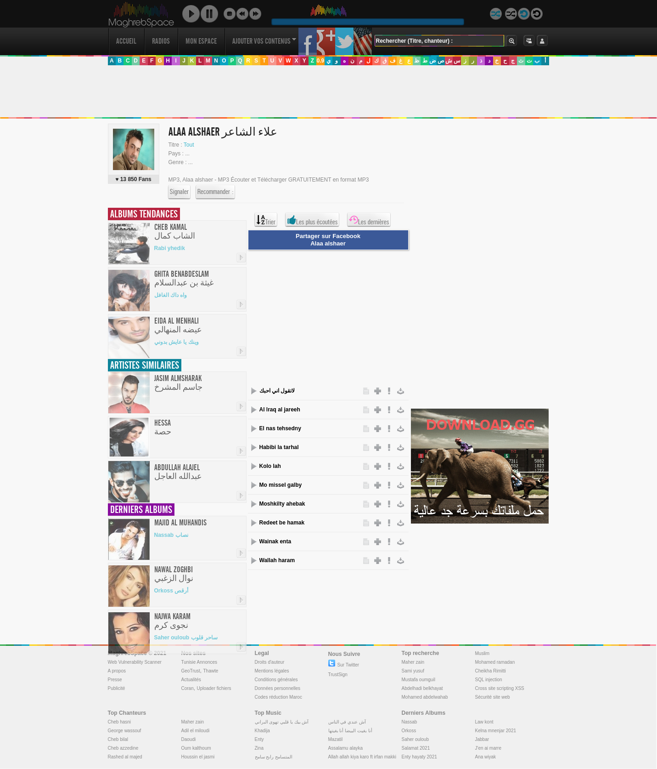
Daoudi (188, 739)
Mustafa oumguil (418, 679)
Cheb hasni (119, 721)
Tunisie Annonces (199, 662)
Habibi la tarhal (279, 447)
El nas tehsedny (280, 428)
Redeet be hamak (282, 522)
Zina (259, 748)
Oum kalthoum (196, 748)
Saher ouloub (415, 739)
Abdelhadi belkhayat (422, 688)
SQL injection (488, 679)
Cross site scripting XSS (499, 688)
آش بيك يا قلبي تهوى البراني (282, 721)
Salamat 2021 (416, 748)
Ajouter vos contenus (264, 41)
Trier (265, 219)
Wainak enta (275, 541)
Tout (189, 145)
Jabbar (482, 739)
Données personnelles (278, 688)
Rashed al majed (125, 756)
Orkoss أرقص (171, 590)
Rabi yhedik (169, 248)
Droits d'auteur (270, 662)
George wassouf (124, 730)
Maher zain (413, 662)
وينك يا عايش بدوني (176, 342)
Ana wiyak (485, 756)
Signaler (179, 192)
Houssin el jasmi (198, 756)
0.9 (320, 60)
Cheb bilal (118, 739)
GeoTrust (190, 670)
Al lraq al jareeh (279, 409)
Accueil (126, 41)
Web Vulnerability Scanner (135, 662)
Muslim (482, 653)
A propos (117, 670)
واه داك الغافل (170, 295)
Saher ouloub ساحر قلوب (186, 637)
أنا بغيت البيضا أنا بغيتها (350, 730)
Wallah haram (277, 560)
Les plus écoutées (312, 219)
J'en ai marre (488, 748)
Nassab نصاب (171, 535)
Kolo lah (270, 466)
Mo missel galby (280, 485)
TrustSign (338, 674)
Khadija (262, 730)
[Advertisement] (328, 91)
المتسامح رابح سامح (274, 756)
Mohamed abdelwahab (425, 697)
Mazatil (335, 739)
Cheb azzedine (123, 748)
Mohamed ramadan (495, 662)
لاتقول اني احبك (277, 390)
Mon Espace (201, 41)
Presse (115, 679)
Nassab (409, 721)
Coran (187, 688)
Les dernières (369, 219)
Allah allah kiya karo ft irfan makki (362, 756)
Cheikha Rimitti (490, 670)
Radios (161, 41)
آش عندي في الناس (347, 721)
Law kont (484, 721)
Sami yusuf (413, 670)
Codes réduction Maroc (278, 697)
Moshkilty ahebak (282, 504)
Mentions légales (272, 670)
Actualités (191, 679)
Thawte (210, 670)
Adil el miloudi (195, 730)
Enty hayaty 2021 (419, 756)
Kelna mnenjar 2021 (496, 730)
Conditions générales (276, 679)
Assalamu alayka (345, 748)
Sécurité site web (492, 697)
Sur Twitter (343, 664)
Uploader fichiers (214, 688)
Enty (259, 739)
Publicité (116, 688)
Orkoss (409, 730)
